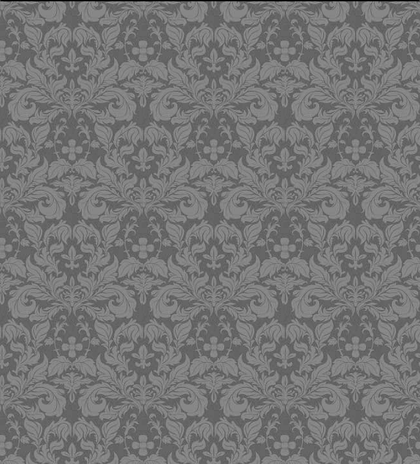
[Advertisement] (212, 93)
